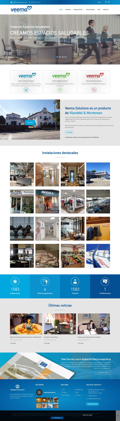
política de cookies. (87, 415)
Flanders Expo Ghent (51, 337)
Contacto (106, 9)
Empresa (68, 9)
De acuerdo (57, 417)
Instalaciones (90, 9)
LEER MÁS (15, 52)
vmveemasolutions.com (19, 2)
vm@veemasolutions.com (94, 398)
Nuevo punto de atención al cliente (89, 337)
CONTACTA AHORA (92, 404)
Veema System (78, 9)
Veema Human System (26, 81)
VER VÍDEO (30, 122)
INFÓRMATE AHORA (103, 372)
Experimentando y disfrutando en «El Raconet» (25, 337)
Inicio (61, 9)
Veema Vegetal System (60, 81)
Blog (98, 9)
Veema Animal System (94, 81)
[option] (60, 39)
